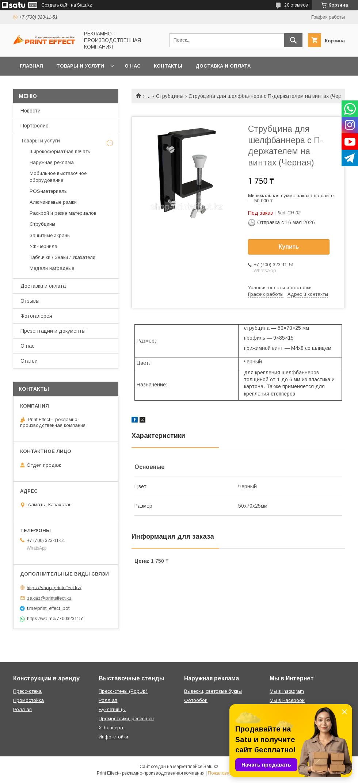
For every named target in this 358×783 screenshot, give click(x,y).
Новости (30, 111)
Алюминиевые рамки (53, 202)
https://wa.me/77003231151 (55, 618)
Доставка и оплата (223, 66)
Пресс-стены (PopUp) (123, 691)
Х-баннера (111, 727)
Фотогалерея (36, 316)
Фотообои (195, 700)
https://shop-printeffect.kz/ (54, 587)
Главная (31, 66)
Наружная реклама (52, 162)
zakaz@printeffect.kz (49, 598)
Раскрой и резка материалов (63, 213)
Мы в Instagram (287, 691)
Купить (289, 247)
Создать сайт (55, 5)
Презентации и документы (52, 331)
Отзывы (29, 301)
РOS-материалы (49, 191)
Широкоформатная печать (60, 151)
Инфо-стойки (113, 737)
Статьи (29, 361)
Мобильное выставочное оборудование (58, 177)
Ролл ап (22, 709)
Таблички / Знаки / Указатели (62, 257)
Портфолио (34, 126)
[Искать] (293, 40)
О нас (133, 66)
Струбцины (169, 96)
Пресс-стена (27, 691)
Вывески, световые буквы (213, 691)
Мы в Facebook (287, 700)
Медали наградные (52, 268)
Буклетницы (112, 709)
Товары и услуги (80, 66)
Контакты (168, 66)
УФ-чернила (43, 246)
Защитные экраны (50, 235)
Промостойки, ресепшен (126, 718)
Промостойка (28, 700)
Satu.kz (210, 766)
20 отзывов (296, 5)
